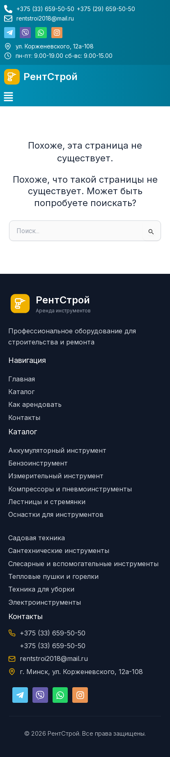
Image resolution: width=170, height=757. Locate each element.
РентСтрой (50, 77)
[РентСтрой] (12, 77)
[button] (8, 97)
